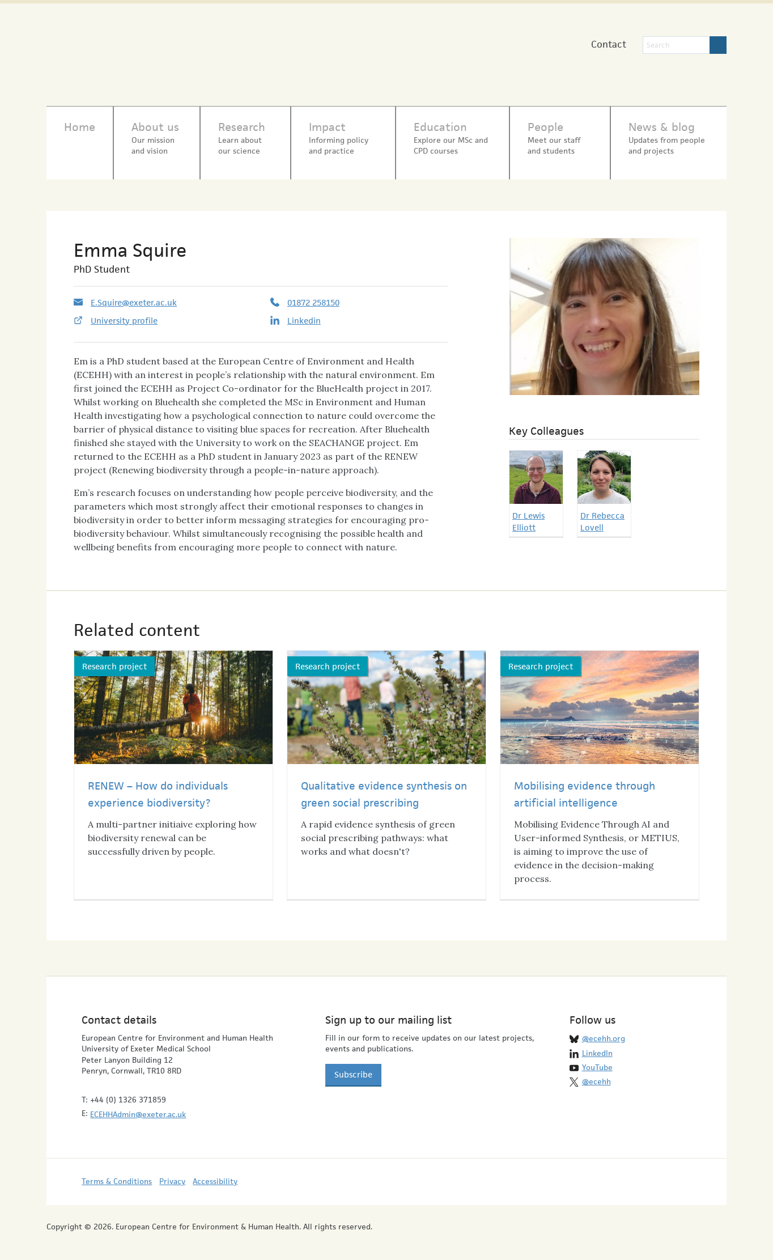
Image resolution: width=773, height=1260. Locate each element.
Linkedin (304, 314)
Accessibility (215, 1175)
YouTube (597, 1061)
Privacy (172, 1175)
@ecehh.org (603, 1032)
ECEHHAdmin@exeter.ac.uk (138, 1108)
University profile (124, 314)
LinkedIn (597, 1047)
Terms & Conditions (117, 1175)
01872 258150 (313, 296)
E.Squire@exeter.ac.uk (134, 296)
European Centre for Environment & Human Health (163, 50)
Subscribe (353, 1068)
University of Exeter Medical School (363, 56)
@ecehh (596, 1076)
